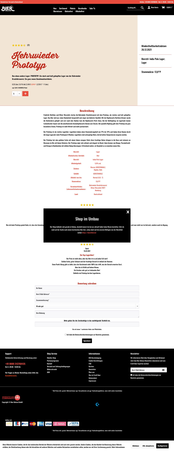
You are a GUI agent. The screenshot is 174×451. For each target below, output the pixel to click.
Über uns (92, 372)
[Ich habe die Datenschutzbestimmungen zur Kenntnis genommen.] (65, 334)
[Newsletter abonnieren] (163, 369)
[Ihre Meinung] (87, 314)
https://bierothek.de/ (89, 232)
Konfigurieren (162, 445)
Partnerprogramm (53, 360)
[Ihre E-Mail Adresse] (145, 369)
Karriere (91, 366)
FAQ (90, 363)
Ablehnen (135, 445)
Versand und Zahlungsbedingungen (58, 366)
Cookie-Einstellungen (96, 360)
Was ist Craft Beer (95, 375)
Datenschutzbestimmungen (84, 334)
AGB (48, 372)
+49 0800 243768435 (151, 2)
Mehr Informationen (118, 447)
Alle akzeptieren (148, 445)
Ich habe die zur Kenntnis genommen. (88, 334)
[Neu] (54, 8)
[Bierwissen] (57, 11)
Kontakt (49, 363)
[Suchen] (142, 7)
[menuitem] (55, 8)
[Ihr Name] (87, 288)
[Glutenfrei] (69, 11)
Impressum (92, 380)
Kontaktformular (11, 375)
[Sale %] (92, 8)
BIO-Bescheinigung (95, 357)
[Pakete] (72, 8)
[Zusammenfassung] (87, 300)
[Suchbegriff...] (136, 7)
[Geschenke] (82, 8)
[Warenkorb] (167, 7)
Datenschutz (93, 378)
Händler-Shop (51, 357)
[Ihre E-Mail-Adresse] (87, 294)
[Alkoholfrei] (80, 11)
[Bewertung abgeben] (87, 306)
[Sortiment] (63, 8)
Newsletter (92, 369)
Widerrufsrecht (52, 369)
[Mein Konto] (153, 7)
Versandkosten (82, 391)
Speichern (87, 340)
